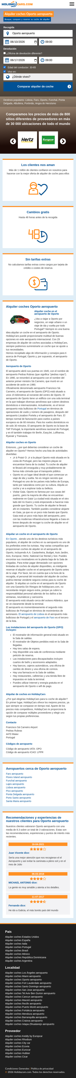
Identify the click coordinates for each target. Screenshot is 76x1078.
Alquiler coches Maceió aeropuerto (23, 1000)
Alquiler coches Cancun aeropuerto (24, 996)
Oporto (43, 100)
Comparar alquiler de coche (44, 86)
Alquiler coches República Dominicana (25, 957)
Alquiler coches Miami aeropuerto (23, 976)
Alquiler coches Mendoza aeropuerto (24, 1013)
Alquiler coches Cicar (16, 1056)
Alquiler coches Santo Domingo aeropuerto (28, 986)
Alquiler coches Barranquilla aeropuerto (26, 1017)
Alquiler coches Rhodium (18, 1039)
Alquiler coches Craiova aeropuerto (24, 1020)
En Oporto (11, 538)
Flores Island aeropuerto (19, 777)
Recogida (8, 27)
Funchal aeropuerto (16, 780)
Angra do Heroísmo (45, 103)
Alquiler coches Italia (16, 943)
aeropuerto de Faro (44, 617)
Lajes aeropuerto (15, 784)
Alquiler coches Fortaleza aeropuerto (24, 1010)
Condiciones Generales (17, 1068)
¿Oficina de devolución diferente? (22, 53)
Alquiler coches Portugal (18, 947)
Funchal (53, 100)
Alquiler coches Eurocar (18, 1049)
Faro (36, 100)
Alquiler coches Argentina (18, 960)
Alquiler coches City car (17, 1043)
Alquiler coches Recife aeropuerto (23, 1003)
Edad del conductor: (19, 67)
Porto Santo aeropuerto (18, 797)
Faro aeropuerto (14, 773)
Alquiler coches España (17, 940)
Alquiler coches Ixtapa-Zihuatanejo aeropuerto (29, 1024)
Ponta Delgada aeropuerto (20, 794)
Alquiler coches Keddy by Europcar (24, 1036)
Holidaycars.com (22, 1071)
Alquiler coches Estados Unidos (22, 936)
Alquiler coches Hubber (17, 1053)
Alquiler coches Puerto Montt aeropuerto (26, 1007)
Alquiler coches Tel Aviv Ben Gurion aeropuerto (30, 993)
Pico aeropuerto (14, 791)
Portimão (29, 103)
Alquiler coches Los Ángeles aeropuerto (26, 972)
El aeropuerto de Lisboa (31, 614)
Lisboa (28, 100)
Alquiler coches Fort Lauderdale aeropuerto (28, 983)
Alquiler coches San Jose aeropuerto (24, 990)
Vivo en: (9, 71)
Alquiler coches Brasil (16, 950)
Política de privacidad (42, 1068)
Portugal (41, 408)
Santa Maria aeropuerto (18, 801)
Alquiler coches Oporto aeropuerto (23, 979)
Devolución (9, 48)
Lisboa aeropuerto (15, 787)
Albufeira (18, 103)
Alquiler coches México (17, 954)
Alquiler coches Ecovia (17, 1046)
